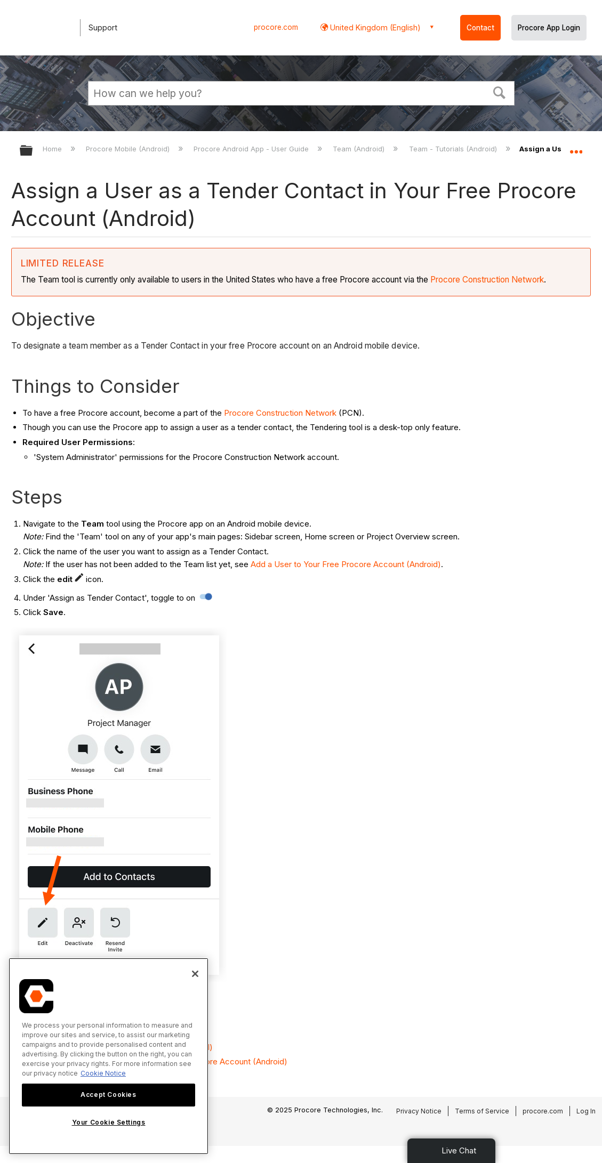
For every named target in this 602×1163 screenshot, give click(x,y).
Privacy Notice (419, 1111)
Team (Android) (360, 148)
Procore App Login (549, 27)
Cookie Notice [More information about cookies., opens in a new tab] (103, 1073)
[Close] (195, 974)
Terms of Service (482, 1111)
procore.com (276, 27)
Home (53, 148)
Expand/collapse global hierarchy (33, 151)
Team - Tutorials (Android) (454, 148)
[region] (108, 1056)
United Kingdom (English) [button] (374, 27)
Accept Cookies (108, 1095)
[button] (499, 92)
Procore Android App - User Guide (252, 148)
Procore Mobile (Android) (129, 148)
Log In (586, 1111)
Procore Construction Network (487, 279)
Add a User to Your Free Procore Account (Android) (346, 564)
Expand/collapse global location (575, 147)
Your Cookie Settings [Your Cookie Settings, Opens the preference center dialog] (109, 1122)
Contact (480, 27)
